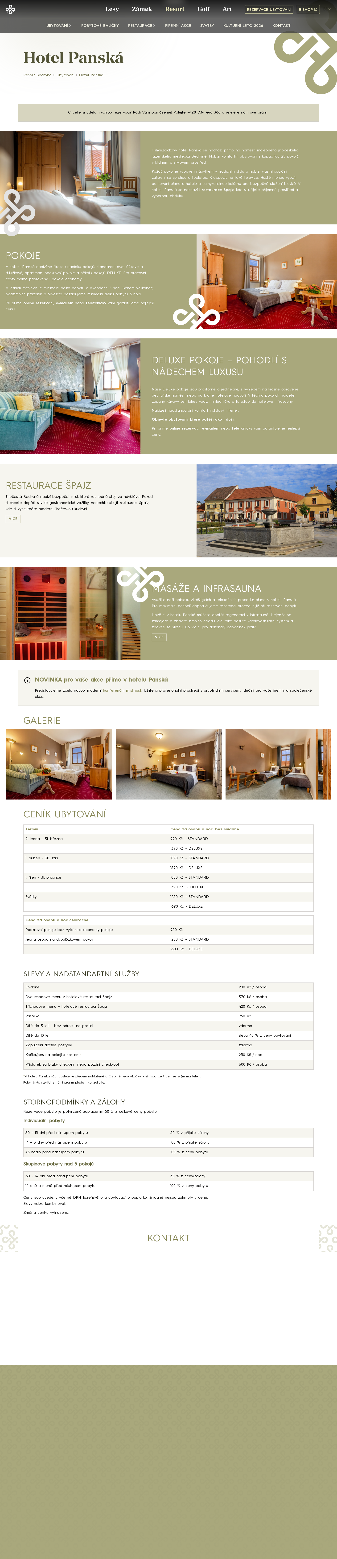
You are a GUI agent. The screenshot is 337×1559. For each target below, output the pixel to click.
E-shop (308, 10)
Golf (203, 9)
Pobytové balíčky (100, 26)
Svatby (207, 26)
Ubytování (57, 26)
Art (227, 9)
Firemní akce (178, 26)
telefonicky (97, 303)
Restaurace (140, 26)
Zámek (142, 9)
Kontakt (282, 26)
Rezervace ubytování (269, 10)
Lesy (112, 9)
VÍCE (13, 519)
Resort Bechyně (37, 75)
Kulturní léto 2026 (243, 26)
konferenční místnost (122, 691)
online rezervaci (38, 303)
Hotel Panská (91, 75)
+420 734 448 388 (203, 112)
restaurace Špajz (218, 190)
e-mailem (64, 303)
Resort (174, 9)
